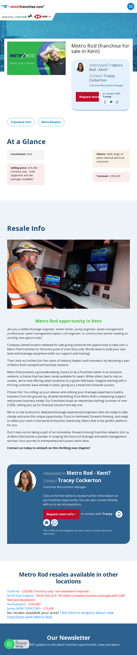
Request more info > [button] (89, 97)
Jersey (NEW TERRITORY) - (30, 608)
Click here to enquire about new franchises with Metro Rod (60, 614)
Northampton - (23, 604)
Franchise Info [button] (21, 122)
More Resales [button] (51, 122)
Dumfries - (48, 591)
